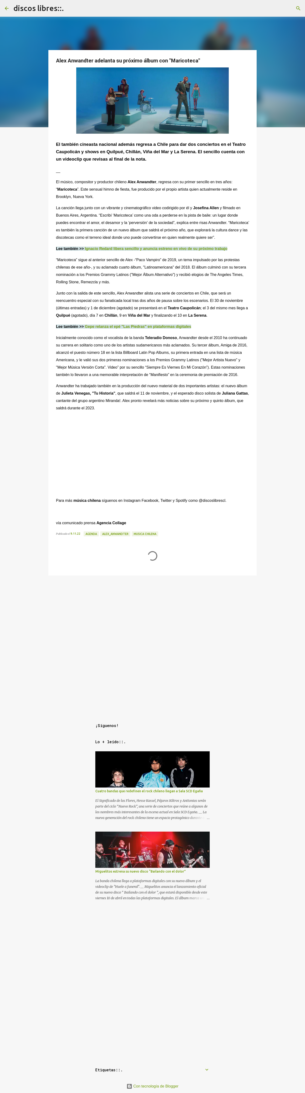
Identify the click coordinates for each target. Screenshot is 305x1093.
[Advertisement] (152, 610)
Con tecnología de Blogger (152, 1086)
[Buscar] (298, 8)
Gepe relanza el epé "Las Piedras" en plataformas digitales (138, 327)
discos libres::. (38, 8)
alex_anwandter (115, 533)
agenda (91, 533)
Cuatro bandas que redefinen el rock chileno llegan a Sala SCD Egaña (149, 791)
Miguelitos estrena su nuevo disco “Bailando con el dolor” (140, 871)
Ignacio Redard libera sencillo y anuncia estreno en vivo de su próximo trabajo (156, 249)
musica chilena (145, 533)
